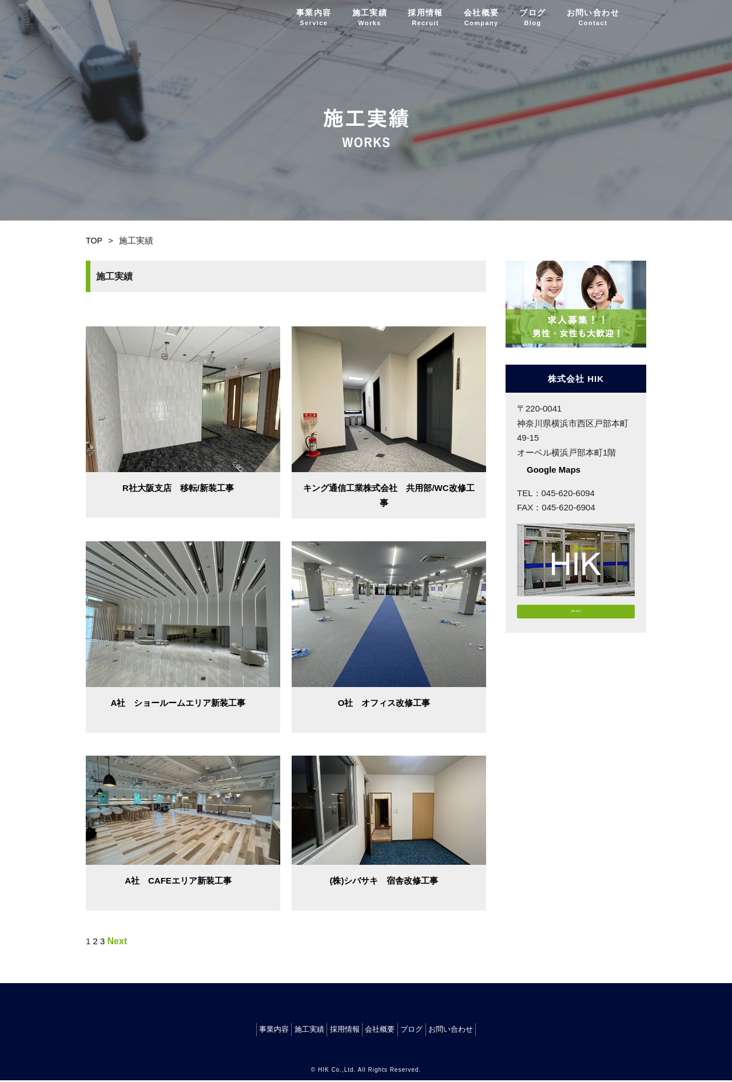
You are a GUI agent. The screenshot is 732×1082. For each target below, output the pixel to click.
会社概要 (481, 17)
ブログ (532, 17)
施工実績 (370, 17)
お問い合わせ (593, 17)
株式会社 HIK (127, 17)
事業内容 (314, 17)
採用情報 (425, 17)
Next (118, 941)
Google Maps (553, 469)
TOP (95, 240)
